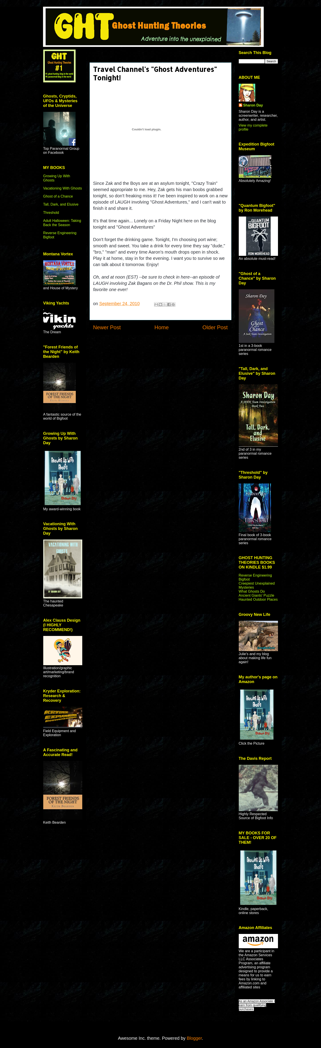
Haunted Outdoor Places (258, 599)
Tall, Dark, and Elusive (60, 204)
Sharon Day (253, 105)
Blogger (194, 1038)
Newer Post (107, 327)
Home (161, 327)
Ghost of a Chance (58, 196)
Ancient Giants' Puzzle (256, 595)
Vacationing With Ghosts (62, 188)
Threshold (51, 213)
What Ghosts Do (252, 591)
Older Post (215, 327)
